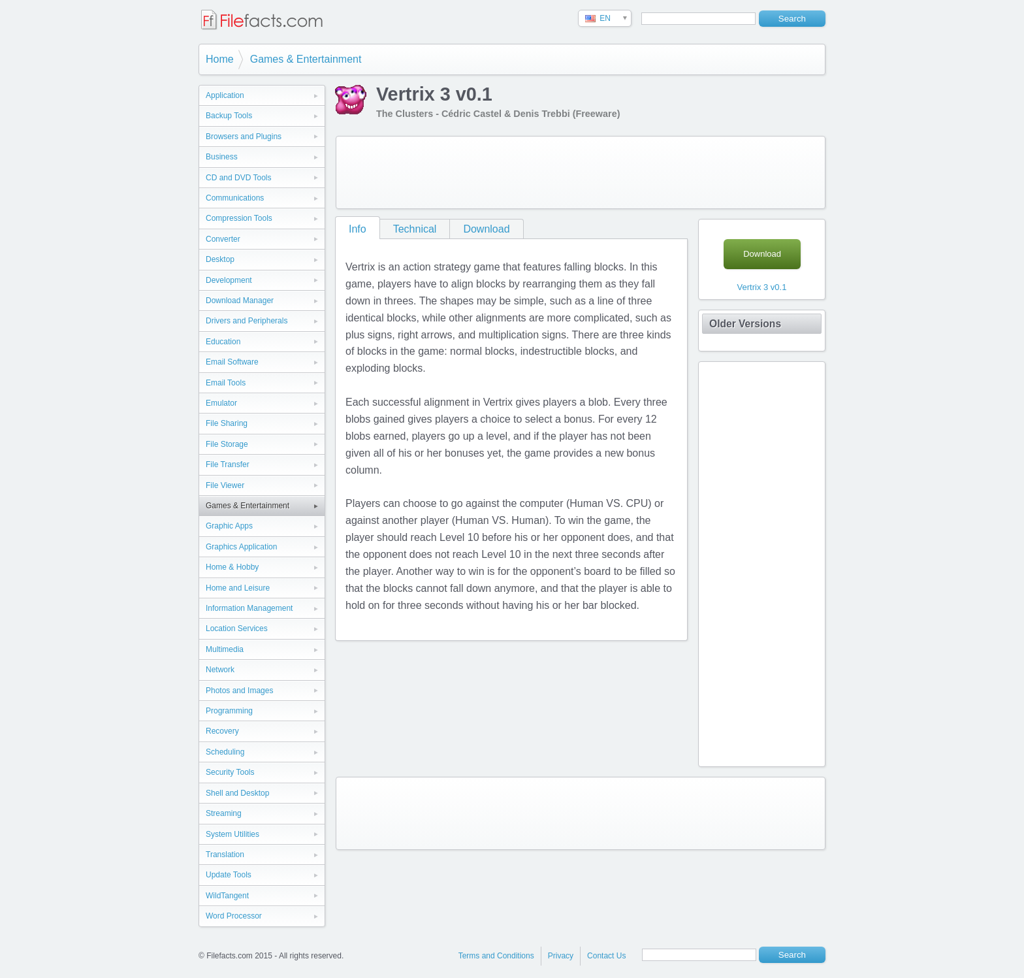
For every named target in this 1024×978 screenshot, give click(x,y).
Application (225, 95)
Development (229, 280)
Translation (225, 854)
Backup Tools (229, 115)
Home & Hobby (232, 567)
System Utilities (232, 834)
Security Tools (230, 772)
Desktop (220, 259)
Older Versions (745, 323)
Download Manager (240, 300)
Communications (235, 198)
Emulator (221, 403)
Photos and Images (239, 690)
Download (486, 229)
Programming (229, 710)
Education (223, 341)
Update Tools (228, 874)
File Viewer (225, 485)
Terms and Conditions (496, 955)
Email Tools (226, 382)
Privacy (560, 955)
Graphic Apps (229, 525)
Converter (223, 239)
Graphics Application (241, 546)
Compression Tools (239, 218)
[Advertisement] (580, 172)
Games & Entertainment (306, 59)
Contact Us (606, 955)
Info (357, 229)
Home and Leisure (238, 588)
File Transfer (227, 464)
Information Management (249, 608)
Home (220, 59)
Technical (415, 229)
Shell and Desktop (237, 793)
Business (222, 156)
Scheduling (225, 752)
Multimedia (225, 649)
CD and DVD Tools (239, 177)
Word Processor (234, 916)
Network (220, 669)
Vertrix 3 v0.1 (762, 287)
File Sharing (227, 423)
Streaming (224, 813)
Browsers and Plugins (243, 136)
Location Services (237, 628)
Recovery (222, 731)
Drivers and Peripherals (246, 320)
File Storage (227, 444)
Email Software (232, 362)
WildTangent (227, 895)
